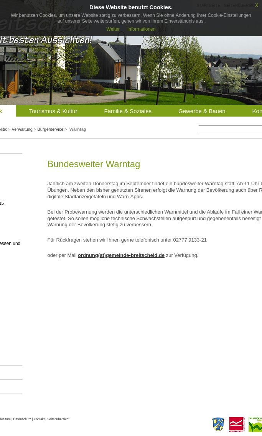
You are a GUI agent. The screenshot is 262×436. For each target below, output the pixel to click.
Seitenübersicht (58, 419)
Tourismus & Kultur (53, 111)
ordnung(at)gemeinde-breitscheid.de (121, 255)
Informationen (141, 29)
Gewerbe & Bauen (202, 111)
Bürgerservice (50, 129)
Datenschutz (22, 419)
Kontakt (39, 419)
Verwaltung (22, 129)
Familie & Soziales (128, 111)
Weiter (113, 29)
